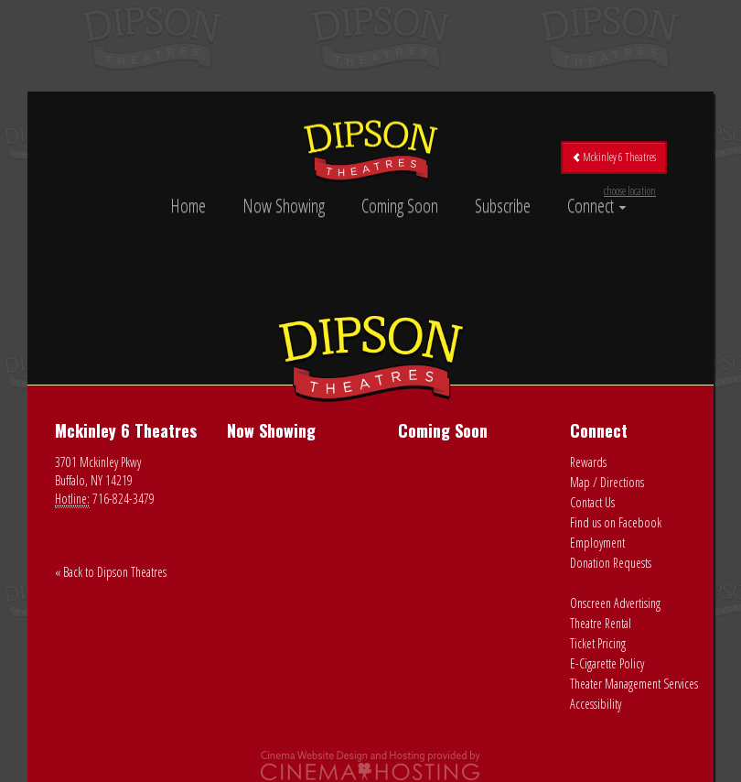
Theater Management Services (634, 683)
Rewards (588, 462)
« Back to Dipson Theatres (110, 572)
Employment (597, 542)
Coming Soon (399, 205)
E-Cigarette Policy (607, 663)
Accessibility (595, 703)
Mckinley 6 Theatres (614, 161)
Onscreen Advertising (615, 603)
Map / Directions (607, 482)
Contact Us (592, 502)
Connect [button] (597, 205)
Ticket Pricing (598, 643)
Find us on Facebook (615, 522)
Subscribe (503, 205)
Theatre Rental (600, 623)
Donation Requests (610, 562)
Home (188, 205)
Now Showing (283, 205)
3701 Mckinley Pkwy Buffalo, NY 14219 (98, 471)
